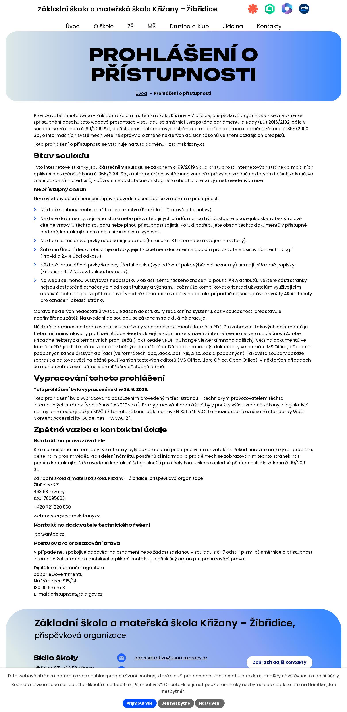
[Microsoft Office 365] (286, 9)
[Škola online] (268, 9)
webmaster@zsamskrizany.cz (67, 516)
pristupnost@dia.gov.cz (76, 594)
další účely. (327, 676)
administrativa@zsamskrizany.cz (170, 658)
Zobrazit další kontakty (279, 663)
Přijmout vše (140, 703)
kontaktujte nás (77, 232)
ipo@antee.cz (49, 534)
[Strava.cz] (250, 9)
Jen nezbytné (176, 703)
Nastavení (210, 703)
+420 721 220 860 (52, 507)
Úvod (141, 93)
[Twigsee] (303, 9)
